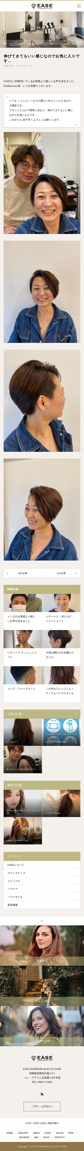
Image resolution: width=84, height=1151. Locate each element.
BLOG (46, 1137)
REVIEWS (24, 1137)
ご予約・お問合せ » (42, 1106)
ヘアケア (12, 889)
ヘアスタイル (15, 897)
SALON (59, 1133)
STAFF (47, 1133)
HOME (9, 1133)
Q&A (36, 1137)
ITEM (70, 1133)
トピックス (13, 881)
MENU (36, 1133)
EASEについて (15, 865)
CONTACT (59, 1137)
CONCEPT (23, 1133)
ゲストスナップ (24, 66)
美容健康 (12, 905)
